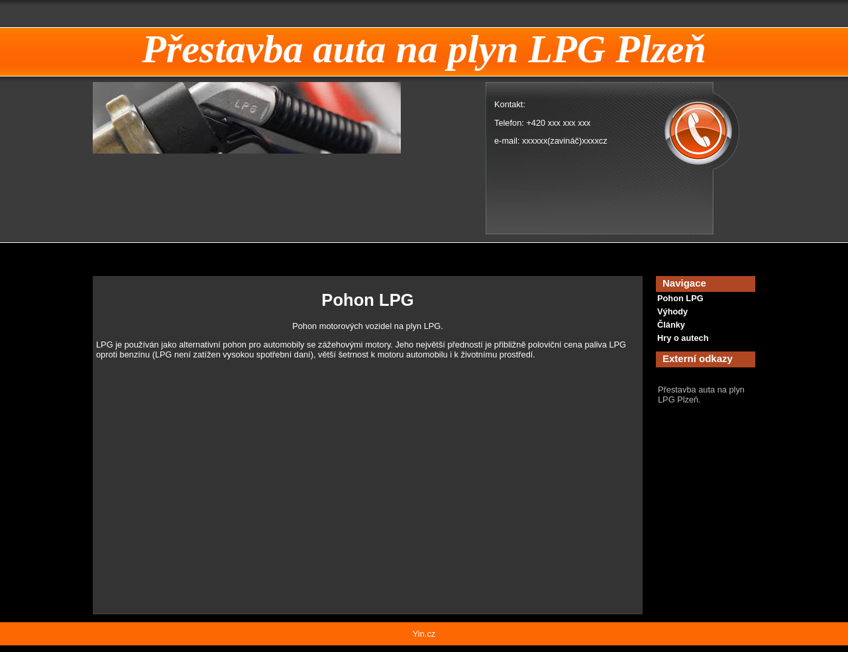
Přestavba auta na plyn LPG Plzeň (424, 49)
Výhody (672, 311)
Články (671, 325)
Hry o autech (683, 338)
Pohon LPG (680, 298)
